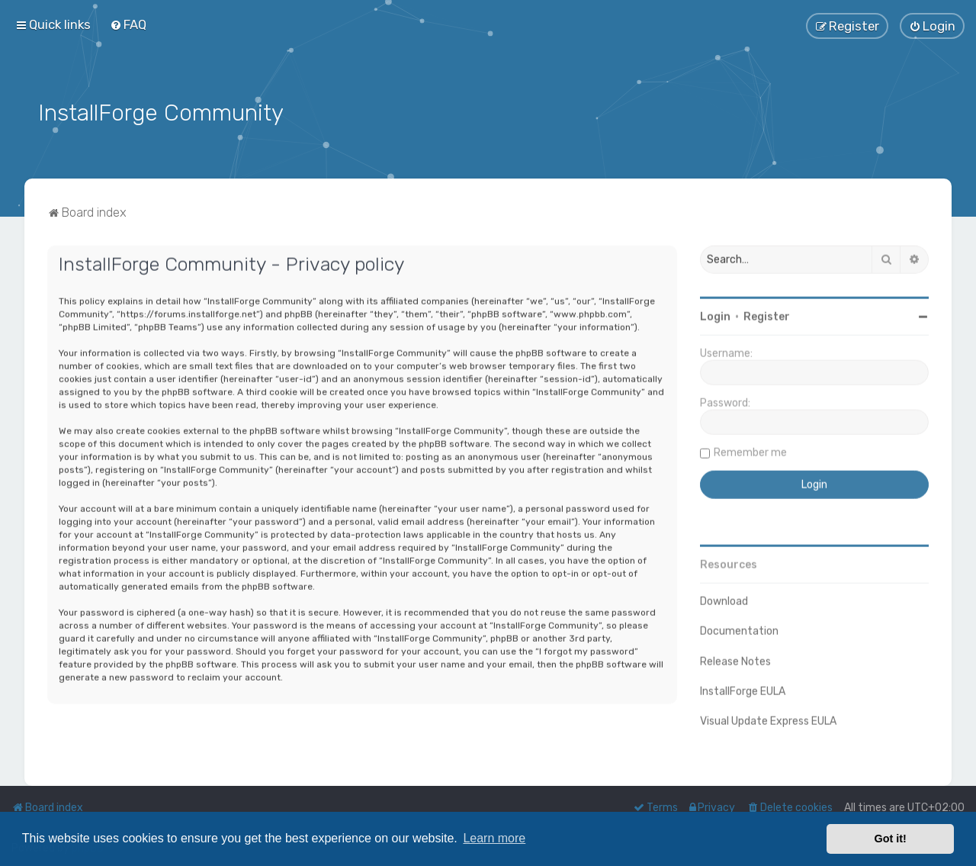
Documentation (739, 629)
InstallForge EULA (742, 689)
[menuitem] (128, 24)
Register (766, 314)
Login (715, 314)
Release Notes (735, 659)
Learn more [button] (494, 838)
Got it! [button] (891, 838)
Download (724, 599)
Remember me (750, 450)
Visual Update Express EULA (768, 719)
